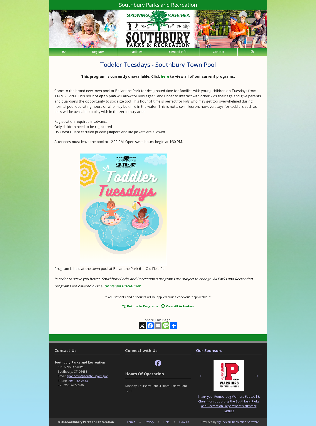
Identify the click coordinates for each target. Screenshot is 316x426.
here (165, 76)
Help (166, 422)
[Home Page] (64, 52)
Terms (131, 422)
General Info (178, 52)
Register (98, 52)
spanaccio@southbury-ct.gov (87, 376)
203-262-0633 (78, 381)
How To (184, 422)
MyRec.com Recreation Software (238, 422)
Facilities (136, 52)
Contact (218, 52)
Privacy (149, 422)
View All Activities (177, 306)
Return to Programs (140, 306)
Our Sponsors (209, 350)
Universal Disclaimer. (122, 286)
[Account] (252, 52)
